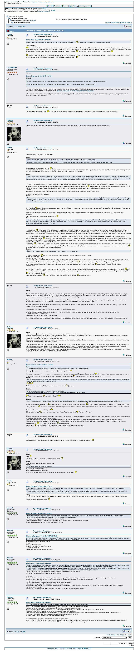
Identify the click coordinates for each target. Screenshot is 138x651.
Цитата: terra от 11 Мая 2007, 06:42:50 (38, 39)
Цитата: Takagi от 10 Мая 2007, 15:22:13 (39, 486)
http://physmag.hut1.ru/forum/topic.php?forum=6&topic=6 (75, 90)
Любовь (10, 120)
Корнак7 (33, 20)
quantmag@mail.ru (43, 11)
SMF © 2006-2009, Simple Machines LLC (77, 648)
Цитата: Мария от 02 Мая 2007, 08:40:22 (39, 513)
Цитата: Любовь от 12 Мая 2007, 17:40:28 (39, 365)
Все (24, 26)
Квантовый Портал (16, 17)
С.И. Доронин (12, 67)
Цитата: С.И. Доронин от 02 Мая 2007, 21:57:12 (41, 536)
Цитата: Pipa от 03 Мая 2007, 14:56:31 (38, 563)
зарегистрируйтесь (47, 2)
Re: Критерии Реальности (43, 34)
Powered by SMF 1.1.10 (55, 648)
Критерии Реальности (22, 22)
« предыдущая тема (112, 22)
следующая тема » (125, 22)
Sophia (9, 481)
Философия (16, 20)
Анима (9, 34)
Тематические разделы (19, 18)
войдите (34, 2)
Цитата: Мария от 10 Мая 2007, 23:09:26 (39, 76)
